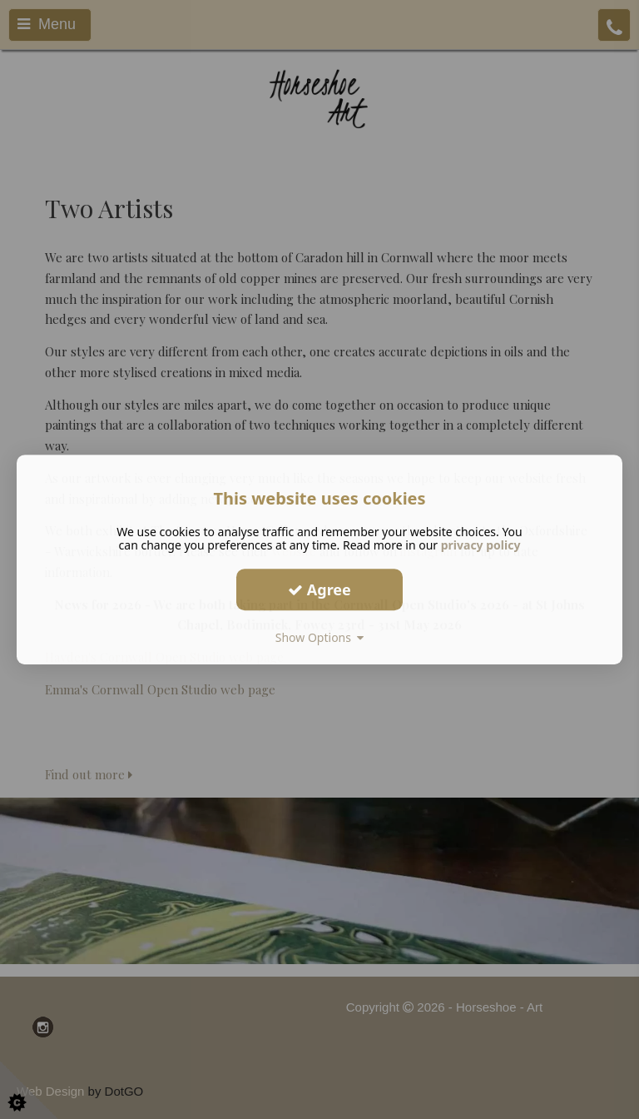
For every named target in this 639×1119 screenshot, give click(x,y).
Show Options (319, 637)
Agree (319, 589)
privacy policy (481, 545)
